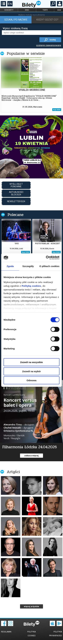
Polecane (15, 215)
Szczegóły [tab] (28, 266)
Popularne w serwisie (26, 53)
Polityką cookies (31, 285)
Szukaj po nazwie (15, 19)
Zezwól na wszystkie (31, 362)
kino (27, 10)
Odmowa (31, 380)
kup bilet (56, 110)
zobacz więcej (31, 455)
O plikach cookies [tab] (49, 266)
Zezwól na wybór (31, 371)
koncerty (8, 10)
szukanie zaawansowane (48, 45)
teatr (45, 10)
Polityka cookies (31, 634)
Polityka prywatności (55, 634)
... (59, 10)
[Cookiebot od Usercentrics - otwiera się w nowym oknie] (45, 258)
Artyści (13, 472)
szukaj (53, 39)
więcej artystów (31, 606)
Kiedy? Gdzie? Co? (47, 19)
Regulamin (6, 632)
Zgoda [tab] (10, 266)
